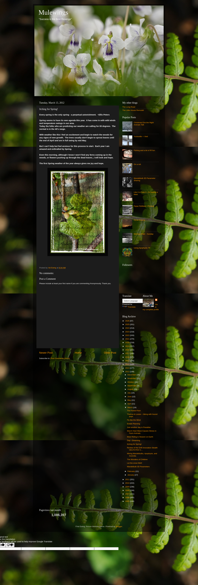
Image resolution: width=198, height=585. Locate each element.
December (132, 375)
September (132, 386)
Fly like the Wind (134, 420)
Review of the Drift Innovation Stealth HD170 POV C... (142, 449)
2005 (127, 501)
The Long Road (128, 107)
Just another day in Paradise (139, 427)
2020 (127, 342)
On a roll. (137, 164)
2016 (127, 357)
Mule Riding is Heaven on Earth (140, 437)
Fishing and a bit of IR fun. (144, 150)
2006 (127, 497)
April (129, 404)
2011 (127, 479)
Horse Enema (139, 220)
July (129, 393)
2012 (127, 372)
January (131, 475)
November (132, 378)
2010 (127, 483)
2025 (127, 324)
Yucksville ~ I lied (141, 136)
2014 (127, 364)
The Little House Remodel (133, 110)
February (131, 471)
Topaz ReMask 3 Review (144, 206)
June (129, 397)
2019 (127, 346)
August (130, 389)
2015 (127, 361)
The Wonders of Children (137, 459)
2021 (127, 339)
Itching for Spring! (134, 444)
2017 (127, 353)
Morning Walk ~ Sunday (143, 234)
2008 (127, 490)
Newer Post (46, 352)
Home (78, 352)
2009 (127, 487)
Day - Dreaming (133, 440)
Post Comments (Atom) (60, 358)
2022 (127, 335)
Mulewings (53, 12)
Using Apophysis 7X (142, 248)
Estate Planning (133, 424)
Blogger (119, 526)
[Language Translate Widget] (136, 301)
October (131, 382)
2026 (127, 321)
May (129, 400)
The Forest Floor (134, 411)
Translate (129, 307)
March (130, 407)
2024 (127, 328)
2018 (127, 350)
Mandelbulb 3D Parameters (138, 467)
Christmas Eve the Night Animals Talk (144, 123)
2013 (127, 368)
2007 (127, 494)
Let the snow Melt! (134, 463)
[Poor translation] (10, 545)
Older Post (110, 352)
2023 (127, 332)
